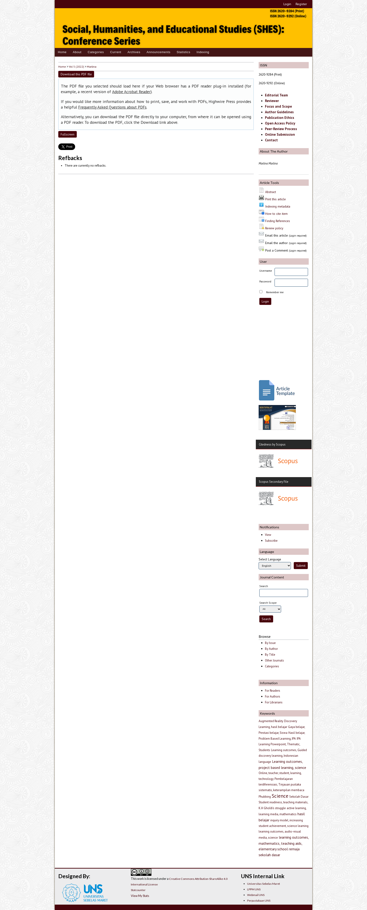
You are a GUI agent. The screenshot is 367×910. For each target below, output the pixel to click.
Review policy (274, 228)
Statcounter (138, 890)
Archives (134, 52)
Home (62, 52)
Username (265, 270)
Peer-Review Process (281, 129)
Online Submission (280, 134)
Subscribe (271, 541)
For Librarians (274, 702)
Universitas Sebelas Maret (263, 883)
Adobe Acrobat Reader (131, 91)
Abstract (270, 192)
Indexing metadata (277, 206)
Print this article (275, 199)
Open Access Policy (280, 123)
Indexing (203, 52)
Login (287, 4)
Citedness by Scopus (272, 444)
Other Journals (274, 660)
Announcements (158, 52)
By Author (271, 649)
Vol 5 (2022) (76, 66)
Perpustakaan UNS (258, 900)
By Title (270, 655)
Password (265, 281)
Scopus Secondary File (273, 482)
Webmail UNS (255, 895)
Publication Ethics (279, 117)
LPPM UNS (254, 889)
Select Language (270, 559)
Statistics (183, 52)
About (77, 52)
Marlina (91, 66)
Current (115, 52)
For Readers (272, 691)
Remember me (275, 292)
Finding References (277, 221)
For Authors (272, 696)
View (268, 535)
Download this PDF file (76, 74)
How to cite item (276, 214)
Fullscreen (67, 134)
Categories (96, 52)
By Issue (270, 643)
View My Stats (140, 896)
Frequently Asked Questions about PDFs (112, 107)
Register (301, 4)
